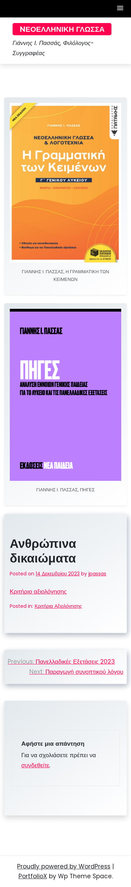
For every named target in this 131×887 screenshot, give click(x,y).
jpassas (97, 573)
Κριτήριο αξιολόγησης (38, 591)
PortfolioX (33, 876)
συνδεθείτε (35, 765)
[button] (121, 8)
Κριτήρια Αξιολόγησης (58, 606)
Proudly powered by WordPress (63, 866)
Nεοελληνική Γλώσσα (62, 29)
